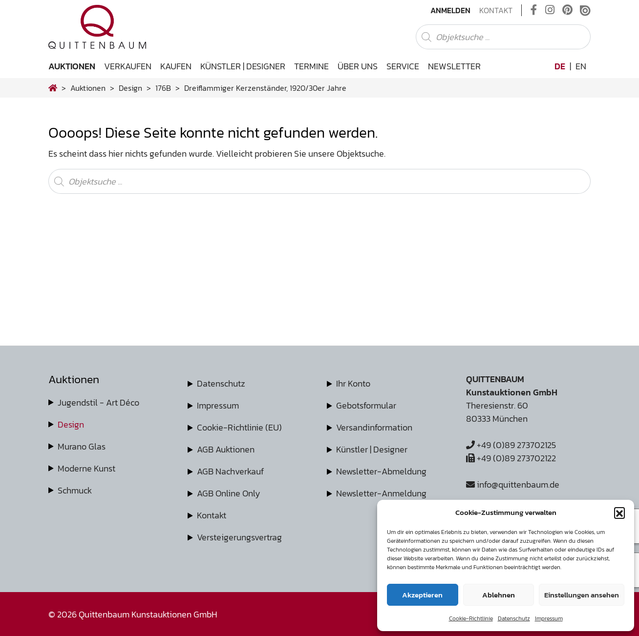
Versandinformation (374, 427)
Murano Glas (82, 446)
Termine (311, 66)
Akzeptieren (422, 594)
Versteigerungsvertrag (239, 537)
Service (402, 66)
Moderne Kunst (86, 468)
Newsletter (454, 66)
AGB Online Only (228, 493)
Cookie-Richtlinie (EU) (239, 427)
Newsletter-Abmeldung (381, 471)
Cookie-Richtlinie (471, 618)
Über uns (358, 66)
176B (163, 88)
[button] (619, 512)
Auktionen (71, 66)
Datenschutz (514, 618)
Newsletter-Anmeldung (381, 493)
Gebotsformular (366, 405)
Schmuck (75, 490)
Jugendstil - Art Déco (98, 402)
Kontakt (495, 10)
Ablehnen (498, 594)
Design (71, 424)
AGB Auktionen (226, 449)
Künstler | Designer (242, 66)
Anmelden (450, 10)
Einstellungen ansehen (581, 594)
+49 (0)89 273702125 (511, 444)
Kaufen (176, 66)
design (130, 88)
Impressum (549, 618)
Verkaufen (127, 66)
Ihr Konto (353, 383)
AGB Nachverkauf (230, 471)
